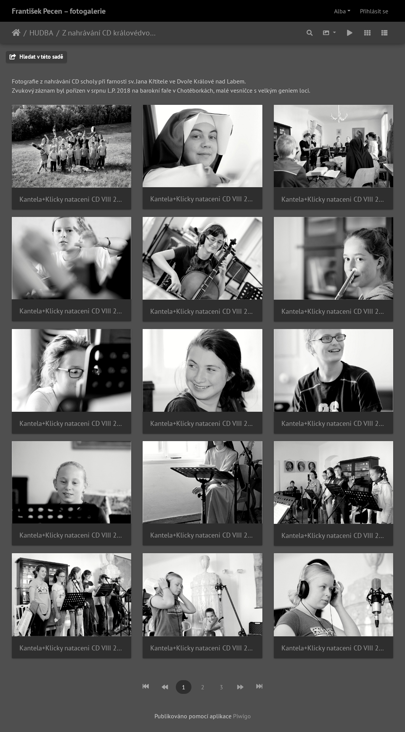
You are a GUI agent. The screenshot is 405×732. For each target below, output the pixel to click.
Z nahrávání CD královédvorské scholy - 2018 (109, 33)
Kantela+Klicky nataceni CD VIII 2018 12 (333, 535)
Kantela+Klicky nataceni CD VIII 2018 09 (333, 423)
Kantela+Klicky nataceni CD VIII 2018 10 (71, 535)
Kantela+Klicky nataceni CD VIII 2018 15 (333, 648)
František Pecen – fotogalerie (59, 11)
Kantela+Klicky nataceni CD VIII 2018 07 (71, 423)
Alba (340, 11)
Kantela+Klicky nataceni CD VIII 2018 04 (71, 311)
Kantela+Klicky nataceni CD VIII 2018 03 (333, 199)
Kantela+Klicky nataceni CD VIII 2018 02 (202, 199)
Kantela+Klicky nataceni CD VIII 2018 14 (202, 648)
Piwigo (242, 716)
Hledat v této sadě (36, 56)
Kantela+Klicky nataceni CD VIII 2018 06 (333, 311)
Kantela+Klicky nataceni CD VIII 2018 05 (202, 311)
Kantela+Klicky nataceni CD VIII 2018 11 (202, 535)
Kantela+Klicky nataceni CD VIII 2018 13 (71, 648)
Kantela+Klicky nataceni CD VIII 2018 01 (71, 199)
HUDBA (41, 33)
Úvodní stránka (16, 33)
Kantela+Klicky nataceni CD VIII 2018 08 (202, 423)
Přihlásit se (374, 11)
